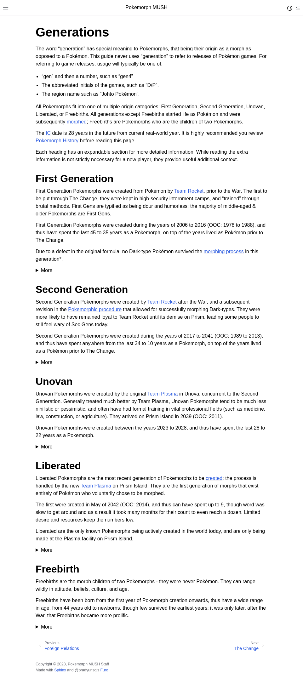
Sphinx (60, 670)
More (46, 270)
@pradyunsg (86, 670)
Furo (104, 670)
